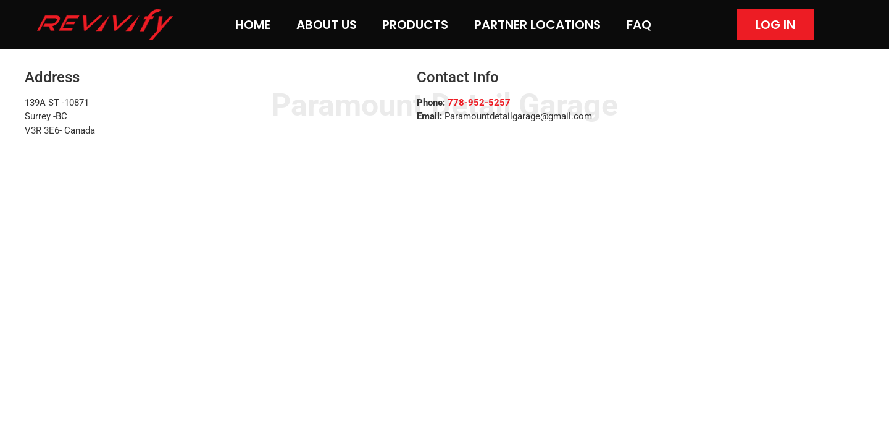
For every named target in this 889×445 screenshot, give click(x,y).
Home (252, 24)
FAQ (639, 24)
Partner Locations (537, 24)
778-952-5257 (479, 102)
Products (415, 24)
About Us (326, 24)
